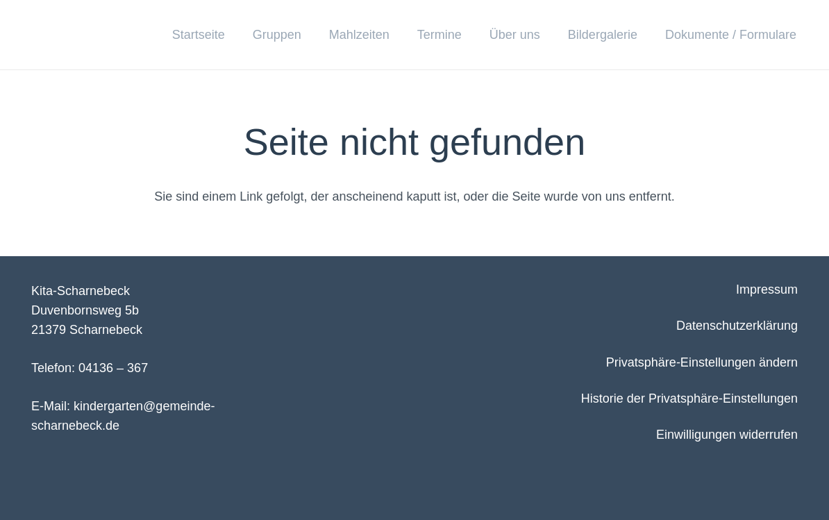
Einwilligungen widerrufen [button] (727, 435)
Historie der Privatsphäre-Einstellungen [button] (689, 398)
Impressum (767, 289)
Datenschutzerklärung (737, 326)
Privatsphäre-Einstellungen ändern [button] (702, 362)
